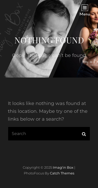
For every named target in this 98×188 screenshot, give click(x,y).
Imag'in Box (63, 167)
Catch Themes (62, 173)
